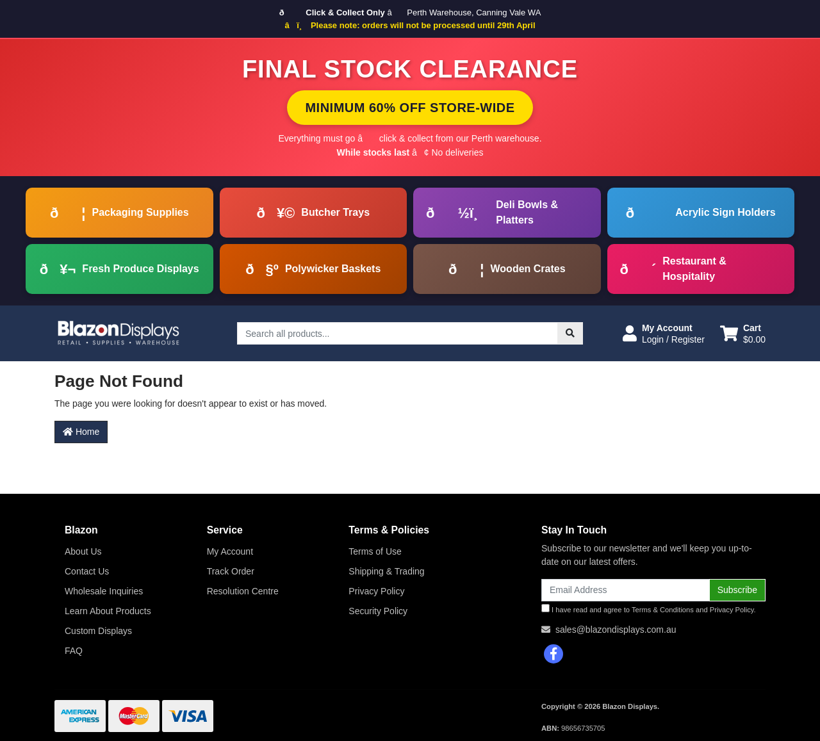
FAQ (74, 651)
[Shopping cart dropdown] (743, 333)
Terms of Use (374, 551)
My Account (230, 551)
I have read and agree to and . (648, 609)
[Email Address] (625, 590)
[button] (664, 333)
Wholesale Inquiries (104, 591)
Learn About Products (108, 611)
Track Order (230, 571)
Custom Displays (98, 631)
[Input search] (397, 333)
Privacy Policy (376, 591)
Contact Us (87, 571)
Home (81, 432)
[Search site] (570, 333)
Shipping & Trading (386, 571)
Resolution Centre (243, 591)
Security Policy (377, 611)
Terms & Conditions (663, 610)
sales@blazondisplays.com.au (615, 629)
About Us (83, 551)
